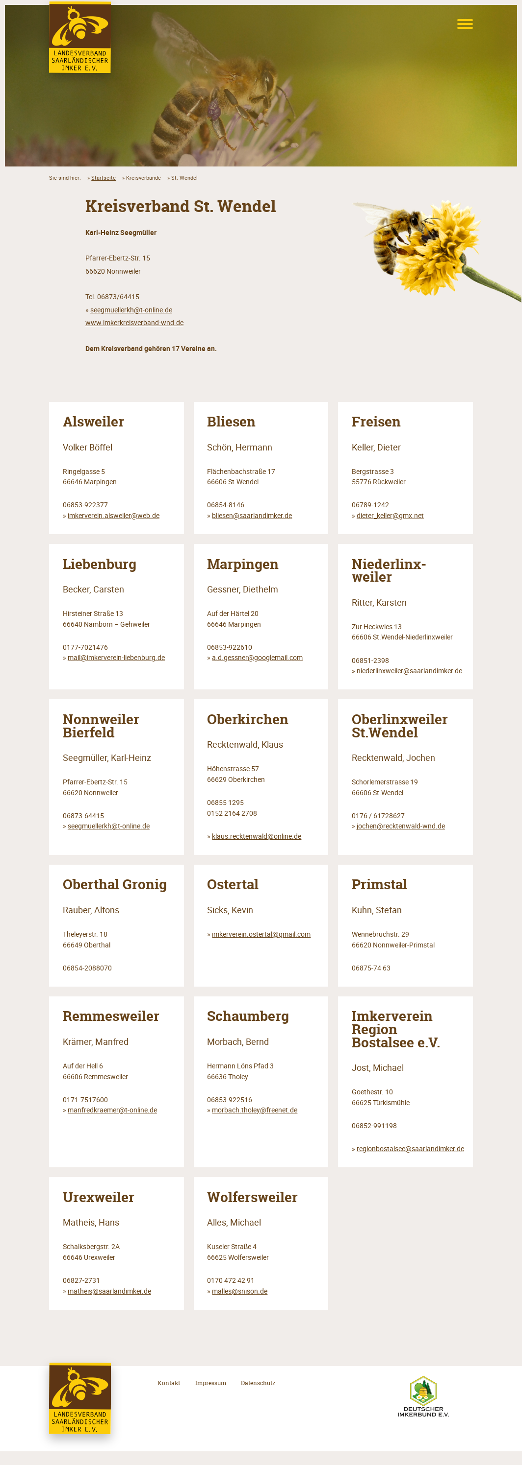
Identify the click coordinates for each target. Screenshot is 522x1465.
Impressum (210, 1397)
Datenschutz (258, 1397)
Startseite (103, 177)
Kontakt (168, 1397)
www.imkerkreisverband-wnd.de (134, 322)
